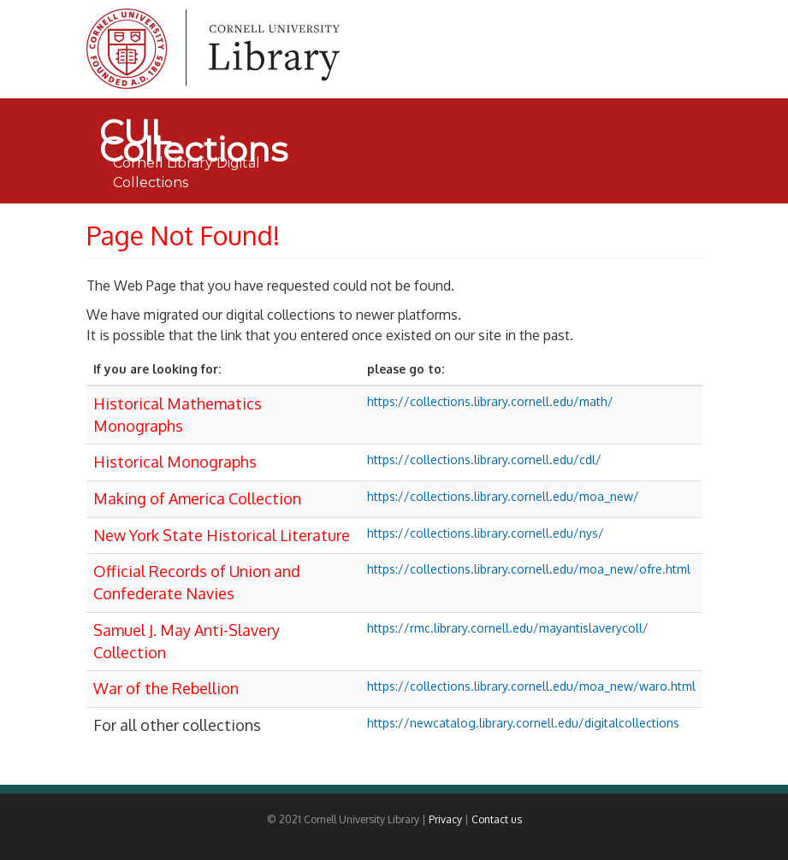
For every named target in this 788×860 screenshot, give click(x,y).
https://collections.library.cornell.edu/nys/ (485, 533)
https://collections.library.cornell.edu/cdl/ (484, 459)
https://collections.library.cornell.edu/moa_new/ (503, 496)
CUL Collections (193, 132)
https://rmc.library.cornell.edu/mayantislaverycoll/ (508, 628)
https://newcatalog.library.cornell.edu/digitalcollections (523, 723)
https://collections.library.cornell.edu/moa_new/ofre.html (528, 569)
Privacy (445, 819)
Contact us (496, 819)
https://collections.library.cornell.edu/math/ (490, 401)
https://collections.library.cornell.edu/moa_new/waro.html (531, 686)
